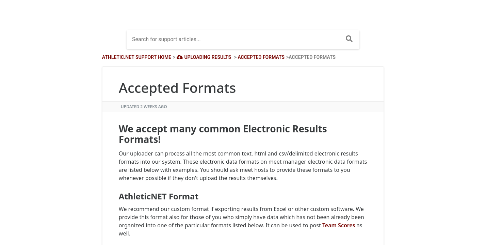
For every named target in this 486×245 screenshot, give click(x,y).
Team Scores (338, 225)
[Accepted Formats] (261, 57)
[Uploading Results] (203, 57)
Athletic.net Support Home (136, 57)
